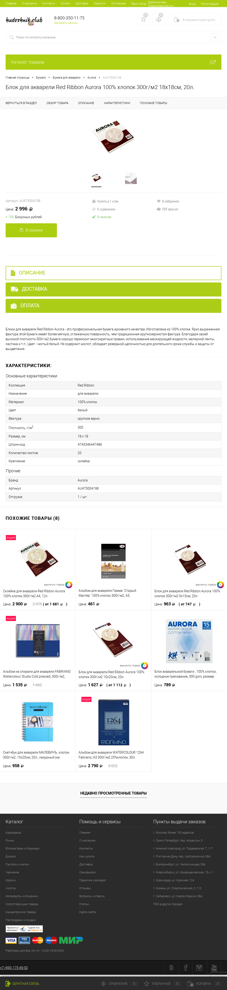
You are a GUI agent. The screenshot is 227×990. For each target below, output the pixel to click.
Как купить (86, 858)
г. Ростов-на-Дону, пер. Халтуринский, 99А (181, 858)
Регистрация (210, 11)
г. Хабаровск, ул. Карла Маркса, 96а (177, 898)
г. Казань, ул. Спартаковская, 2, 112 (177, 890)
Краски (11, 882)
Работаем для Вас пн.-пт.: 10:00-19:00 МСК (35, 953)
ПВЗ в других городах (167, 906)
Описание (28, 280)
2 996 (21, 216)
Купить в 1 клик (105, 208)
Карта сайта (87, 914)
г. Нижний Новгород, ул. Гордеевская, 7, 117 (183, 851)
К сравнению (103, 216)
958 (15, 768)
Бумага (11, 858)
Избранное (162, 984)
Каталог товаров (113, 69)
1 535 (22, 687)
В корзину (31, 237)
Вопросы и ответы (92, 898)
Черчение (12, 874)
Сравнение (119, 984)
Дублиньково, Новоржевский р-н (159, 10)
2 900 (35, 606)
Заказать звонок (66, 30)
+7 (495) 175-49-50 (14, 970)
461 (90, 606)
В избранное (168, 208)
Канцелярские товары (21, 914)
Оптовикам (118, 3)
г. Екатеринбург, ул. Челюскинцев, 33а (179, 866)
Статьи (84, 906)
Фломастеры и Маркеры (23, 851)
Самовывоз (87, 874)
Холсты (11, 890)
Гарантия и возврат (92, 882)
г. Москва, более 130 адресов (173, 835)
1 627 (105, 687)
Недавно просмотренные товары (113, 795)
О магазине (29, 3)
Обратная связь (22, 984)
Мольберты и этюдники (22, 898)
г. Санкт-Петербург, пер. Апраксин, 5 (178, 843)
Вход (192, 11)
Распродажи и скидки (21, 922)
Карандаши (13, 835)
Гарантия (100, 3)
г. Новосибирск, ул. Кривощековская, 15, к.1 (183, 874)
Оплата (65, 3)
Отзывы (85, 890)
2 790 (98, 768)
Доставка (82, 3)
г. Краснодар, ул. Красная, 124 (173, 882)
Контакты (48, 3)
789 (166, 687)
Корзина (204, 984)
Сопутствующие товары (22, 906)
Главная (11, 3)
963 (177, 606)
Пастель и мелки (17, 866)
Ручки (10, 843)
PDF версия (167, 216)
